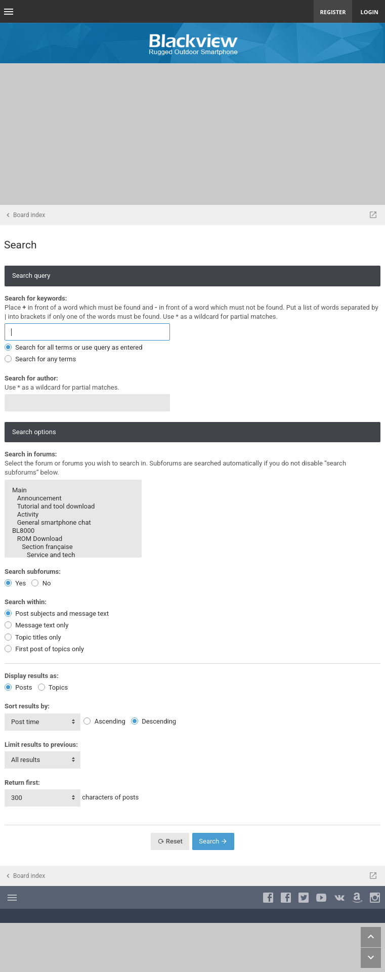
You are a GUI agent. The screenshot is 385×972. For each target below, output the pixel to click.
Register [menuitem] (333, 12)
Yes (15, 583)
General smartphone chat (73, 523)
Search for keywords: (36, 298)
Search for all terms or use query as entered (74, 347)
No (41, 583)
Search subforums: (33, 571)
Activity (73, 515)
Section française (73, 547)
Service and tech (73, 555)
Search (213, 841)
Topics (53, 687)
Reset (170, 841)
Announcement (73, 498)
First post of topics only (44, 649)
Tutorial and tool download (73, 506)
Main (73, 490)
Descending (153, 721)
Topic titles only (33, 637)
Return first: (22, 782)
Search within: (26, 602)
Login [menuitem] (369, 12)
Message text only (36, 625)
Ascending (104, 721)
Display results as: (32, 676)
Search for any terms (40, 359)
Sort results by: (27, 706)
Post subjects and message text (57, 613)
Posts (18, 687)
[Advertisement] (192, 134)
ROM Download (73, 539)
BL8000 (73, 531)
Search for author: (31, 378)
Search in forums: (31, 454)
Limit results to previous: (41, 744)
